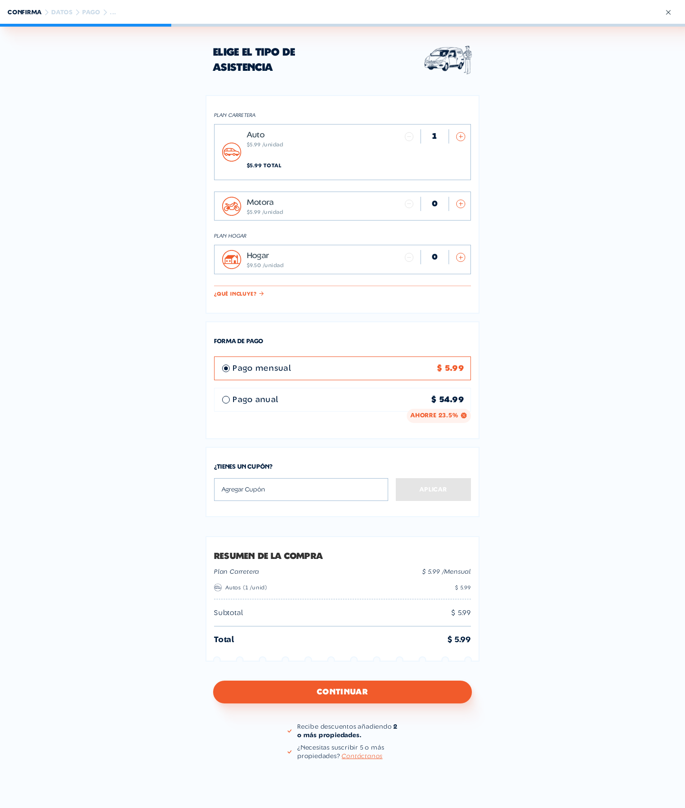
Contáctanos (362, 756)
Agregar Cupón (243, 489)
